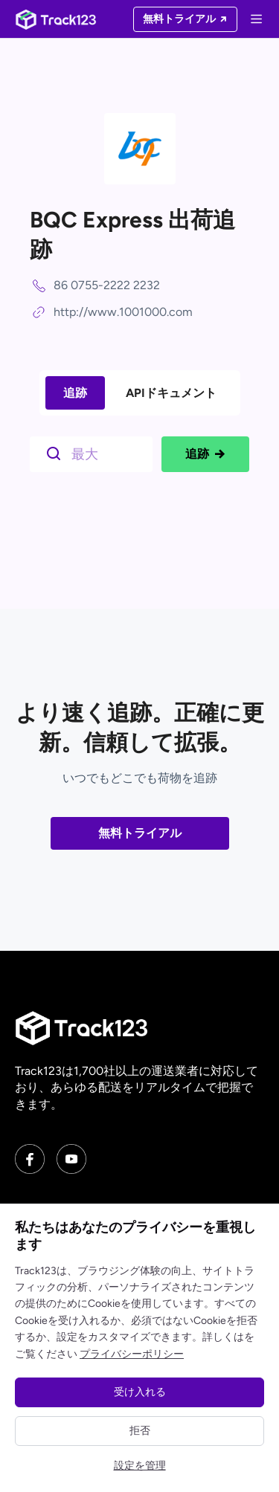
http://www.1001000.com (123, 312)
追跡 (75, 393)
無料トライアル (140, 833)
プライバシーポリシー (132, 1354)
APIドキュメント (171, 393)
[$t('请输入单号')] (94, 452)
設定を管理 (140, 1465)
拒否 (139, 1430)
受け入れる (140, 1392)
